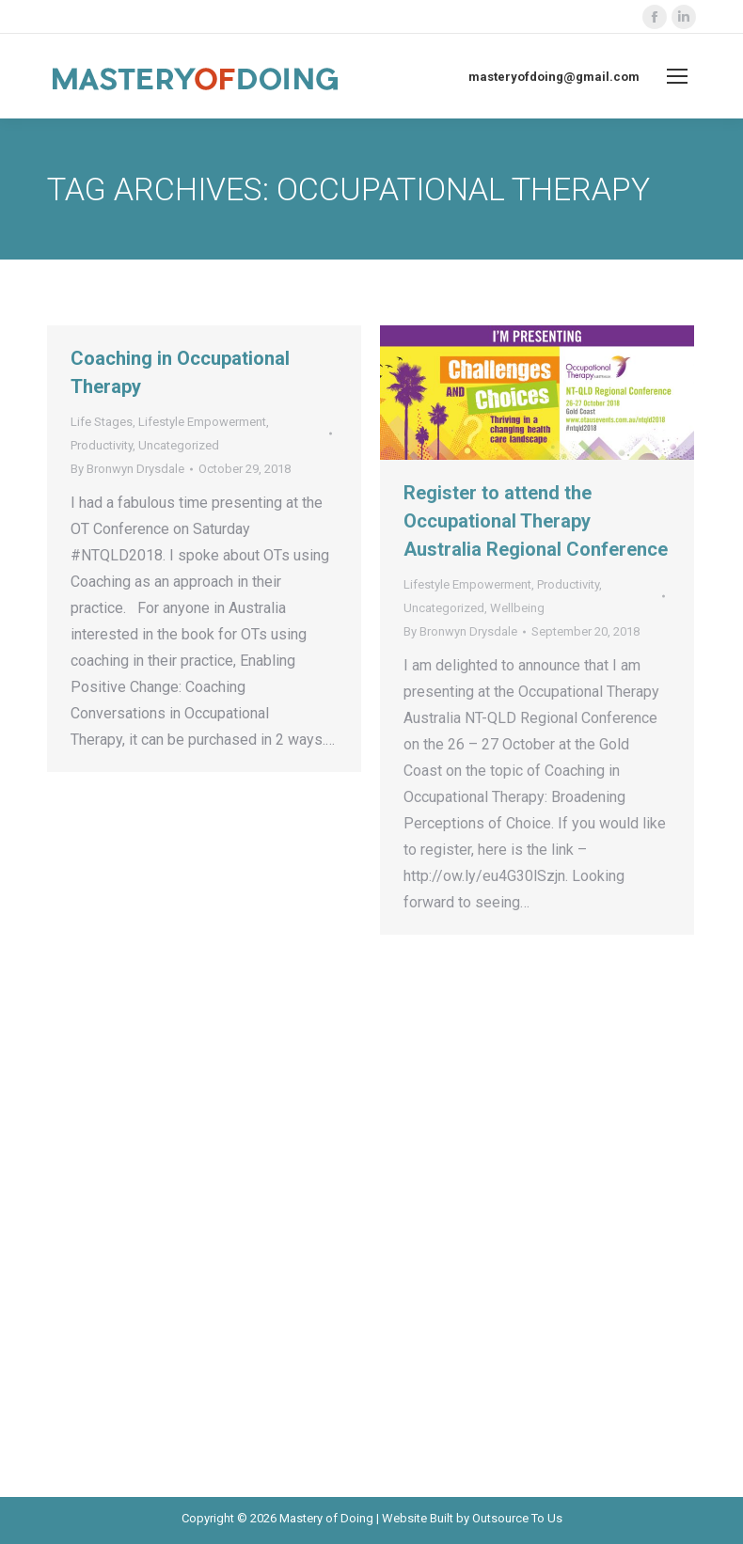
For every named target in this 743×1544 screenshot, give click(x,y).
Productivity (102, 445)
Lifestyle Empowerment (202, 422)
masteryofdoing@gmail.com (554, 77)
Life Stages (102, 422)
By (127, 469)
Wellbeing (517, 608)
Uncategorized (178, 445)
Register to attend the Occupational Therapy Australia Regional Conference (535, 520)
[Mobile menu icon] (677, 76)
